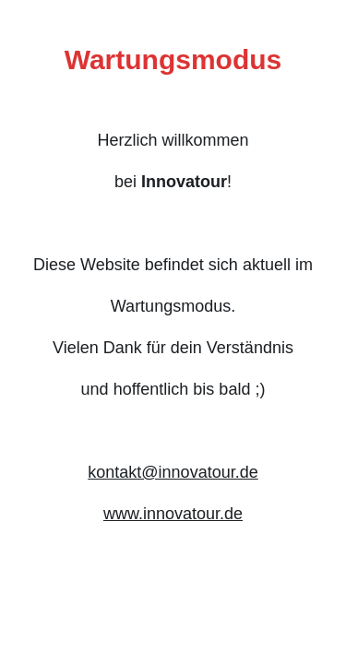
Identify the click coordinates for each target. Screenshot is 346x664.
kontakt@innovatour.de (172, 472)
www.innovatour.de (173, 513)
